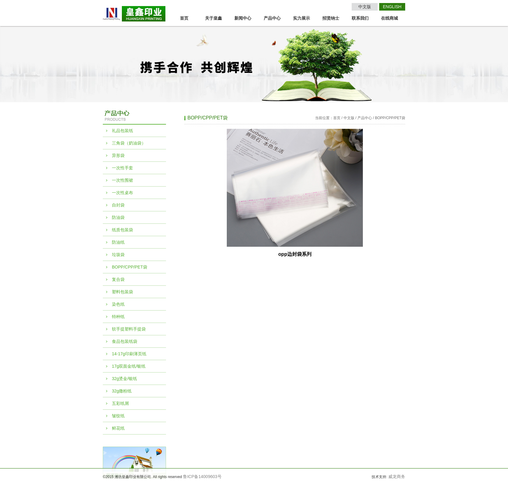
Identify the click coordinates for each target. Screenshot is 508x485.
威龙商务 (396, 476)
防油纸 (118, 242)
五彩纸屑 (120, 403)
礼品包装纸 (122, 130)
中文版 (364, 6)
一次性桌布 (122, 192)
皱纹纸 (118, 415)
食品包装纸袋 (124, 341)
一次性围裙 (122, 180)
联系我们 (360, 18)
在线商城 (389, 18)
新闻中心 (242, 18)
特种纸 (118, 316)
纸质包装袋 (122, 229)
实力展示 (301, 18)
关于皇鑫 (213, 18)
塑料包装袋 (122, 291)
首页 (184, 18)
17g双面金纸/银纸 (128, 366)
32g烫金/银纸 (124, 378)
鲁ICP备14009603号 (202, 476)
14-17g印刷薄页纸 (129, 353)
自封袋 (118, 205)
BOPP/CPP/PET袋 (129, 267)
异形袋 (118, 155)
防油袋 (118, 217)
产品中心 (272, 18)
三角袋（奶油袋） (129, 143)
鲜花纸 (118, 428)
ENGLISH (392, 6)
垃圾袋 (118, 254)
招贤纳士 (330, 18)
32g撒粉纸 (122, 391)
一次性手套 (122, 167)
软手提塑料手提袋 (129, 329)
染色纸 (118, 304)
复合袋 (118, 279)
